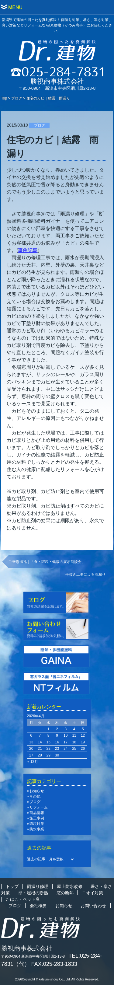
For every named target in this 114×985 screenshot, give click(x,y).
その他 (34, 796)
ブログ (16, 98)
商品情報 (36, 813)
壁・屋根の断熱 (33, 892)
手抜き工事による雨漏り (85, 574)
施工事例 (36, 818)
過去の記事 (36, 859)
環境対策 (36, 824)
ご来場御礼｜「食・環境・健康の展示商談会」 (47, 562)
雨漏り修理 (37, 886)
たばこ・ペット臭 (23, 899)
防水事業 (36, 829)
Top (4, 98)
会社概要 (38, 905)
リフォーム (38, 807)
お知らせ (36, 791)
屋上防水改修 (69, 886)
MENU (15, 7)
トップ (12, 886)
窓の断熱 (65, 892)
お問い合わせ (93, 905)
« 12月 (32, 762)
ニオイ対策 (92, 892)
